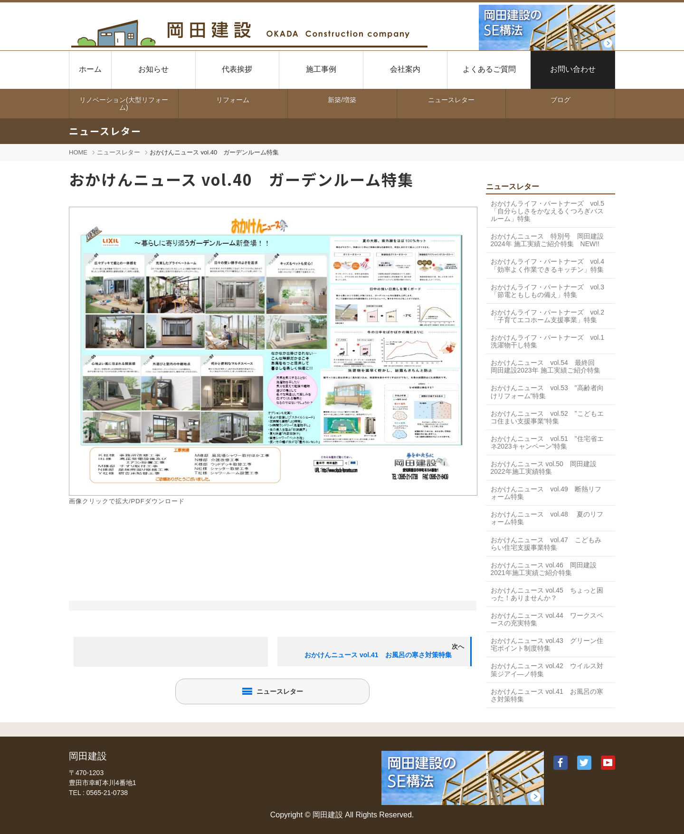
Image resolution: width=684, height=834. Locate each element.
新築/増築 (342, 100)
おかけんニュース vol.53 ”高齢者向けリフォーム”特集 (547, 391)
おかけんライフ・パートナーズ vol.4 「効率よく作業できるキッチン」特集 (548, 265)
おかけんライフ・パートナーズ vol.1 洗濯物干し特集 (551, 341)
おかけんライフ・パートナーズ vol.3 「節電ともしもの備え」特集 (548, 290)
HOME (78, 152)
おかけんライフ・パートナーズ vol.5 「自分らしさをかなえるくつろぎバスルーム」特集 (551, 211)
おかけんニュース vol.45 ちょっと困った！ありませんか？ (547, 594)
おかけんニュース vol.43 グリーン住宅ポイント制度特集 (547, 644)
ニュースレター (451, 100)
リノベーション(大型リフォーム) (123, 103)
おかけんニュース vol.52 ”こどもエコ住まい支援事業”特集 (547, 417)
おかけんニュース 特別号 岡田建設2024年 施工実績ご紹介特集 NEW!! (547, 240)
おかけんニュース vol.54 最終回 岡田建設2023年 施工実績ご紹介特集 (546, 366)
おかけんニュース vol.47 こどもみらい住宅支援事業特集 (546, 543)
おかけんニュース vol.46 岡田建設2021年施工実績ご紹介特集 (544, 568)
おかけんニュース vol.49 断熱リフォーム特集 (546, 492)
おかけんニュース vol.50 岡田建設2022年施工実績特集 (544, 467)
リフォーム (232, 100)
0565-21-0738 (107, 792)
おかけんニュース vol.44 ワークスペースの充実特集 (547, 619)
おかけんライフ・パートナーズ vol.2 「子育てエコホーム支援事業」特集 (548, 316)
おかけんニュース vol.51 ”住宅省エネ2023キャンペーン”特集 (547, 442)
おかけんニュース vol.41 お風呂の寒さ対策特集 (547, 695)
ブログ (560, 100)
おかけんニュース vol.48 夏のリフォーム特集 (547, 518)
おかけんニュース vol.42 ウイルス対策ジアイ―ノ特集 (547, 669)
